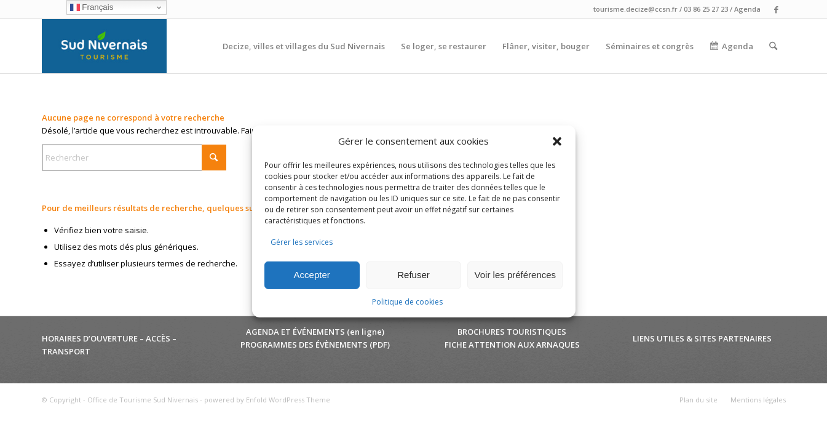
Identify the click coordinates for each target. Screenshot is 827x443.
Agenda (747, 9)
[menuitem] (304, 46)
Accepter (312, 274)
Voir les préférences (515, 274)
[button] (557, 141)
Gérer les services (302, 242)
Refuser (413, 274)
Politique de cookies (407, 302)
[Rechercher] (773, 46)
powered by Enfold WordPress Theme (267, 399)
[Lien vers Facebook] (776, 9)
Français (92, 7)
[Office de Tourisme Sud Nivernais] (104, 46)
